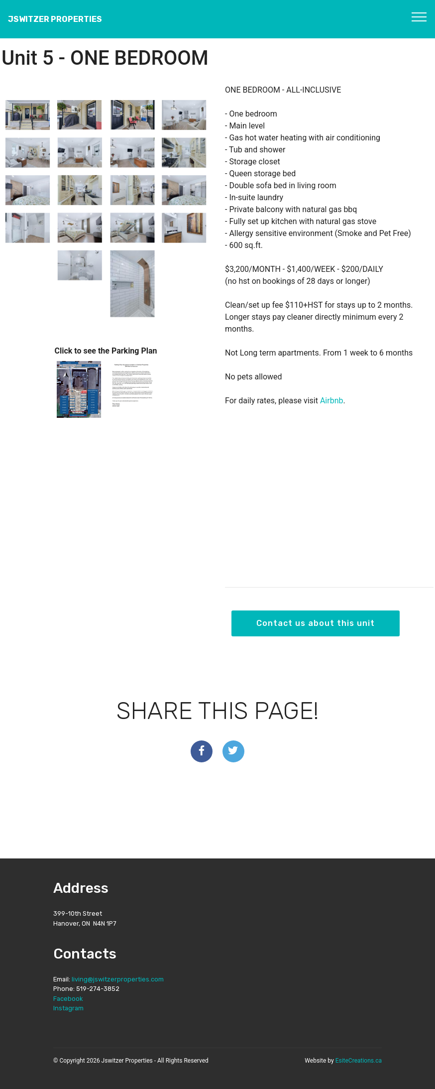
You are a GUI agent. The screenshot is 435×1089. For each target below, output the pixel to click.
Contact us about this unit (315, 623)
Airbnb (331, 400)
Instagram (68, 1008)
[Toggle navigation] (419, 16)
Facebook (68, 998)
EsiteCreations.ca (358, 1060)
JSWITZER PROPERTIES (55, 19)
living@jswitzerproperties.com (118, 979)
